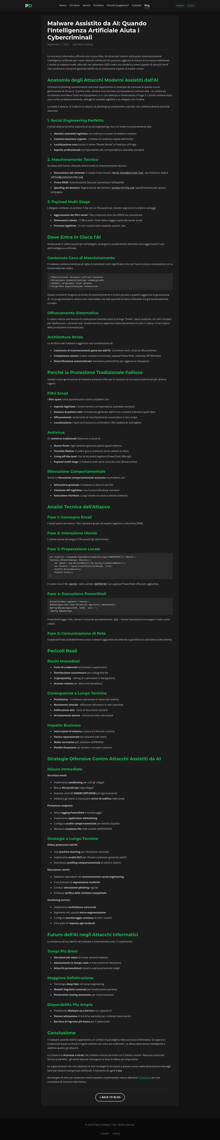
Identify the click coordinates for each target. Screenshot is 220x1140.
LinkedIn (104, 1133)
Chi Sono (74, 5)
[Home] (28, 5)
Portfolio (98, 5)
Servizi (86, 5)
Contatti (136, 5)
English (180, 5)
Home (62, 5)
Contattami (145, 1077)
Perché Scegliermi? (118, 5)
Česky (191, 5)
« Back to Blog (110, 1097)
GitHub (116, 1133)
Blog (147, 5)
